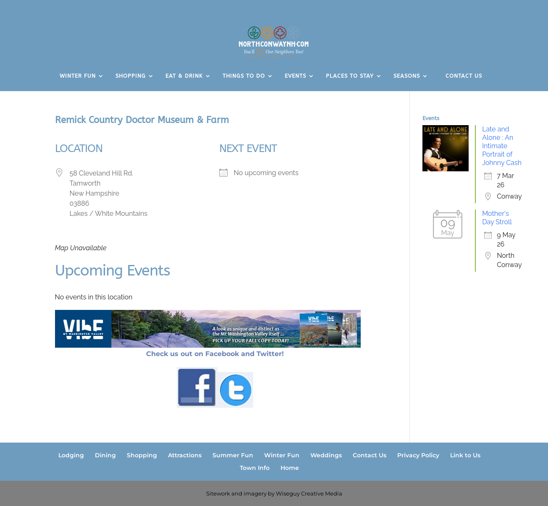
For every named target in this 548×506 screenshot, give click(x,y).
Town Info (255, 468)
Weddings (326, 455)
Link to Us (465, 455)
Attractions (185, 455)
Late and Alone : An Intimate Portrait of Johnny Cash (502, 146)
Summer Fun (232, 455)
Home (290, 468)
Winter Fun (281, 455)
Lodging (71, 455)
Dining (105, 455)
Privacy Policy (418, 455)
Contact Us (369, 455)
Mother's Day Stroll (497, 218)
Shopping (142, 455)
